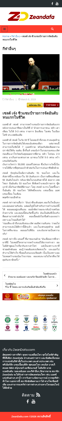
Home (5, 36)
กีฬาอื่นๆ (15, 36)
